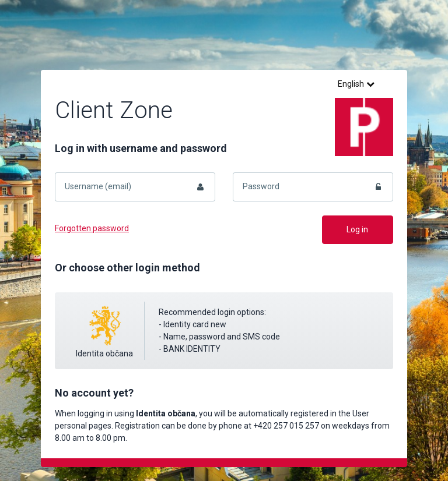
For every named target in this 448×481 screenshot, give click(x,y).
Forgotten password (92, 228)
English (356, 84)
